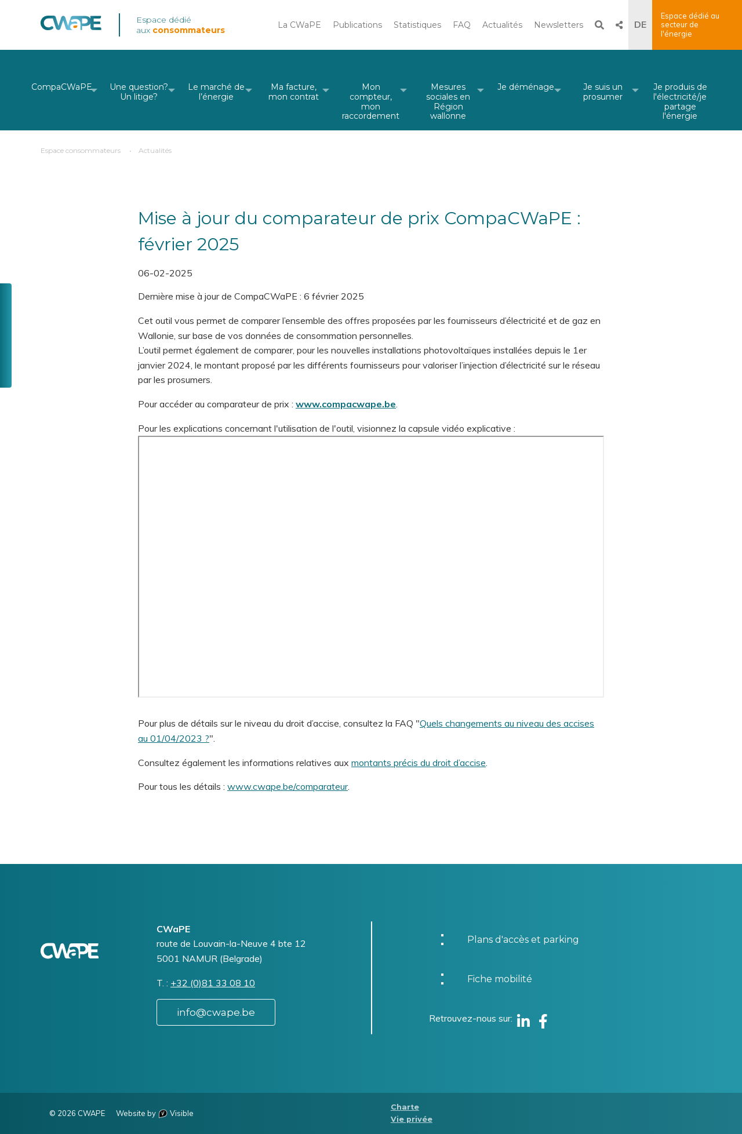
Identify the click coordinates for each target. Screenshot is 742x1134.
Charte (405, 1107)
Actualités (502, 25)
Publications (357, 25)
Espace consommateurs (81, 150)
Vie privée (411, 1119)
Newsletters (558, 25)
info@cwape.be (216, 1012)
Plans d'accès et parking (523, 939)
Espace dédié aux (180, 24)
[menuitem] (61, 90)
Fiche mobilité (499, 978)
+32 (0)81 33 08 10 (212, 983)
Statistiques (417, 25)
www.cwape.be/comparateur (287, 786)
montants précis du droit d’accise (418, 762)
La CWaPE (299, 25)
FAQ (462, 25)
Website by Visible (155, 1113)
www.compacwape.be (346, 404)
